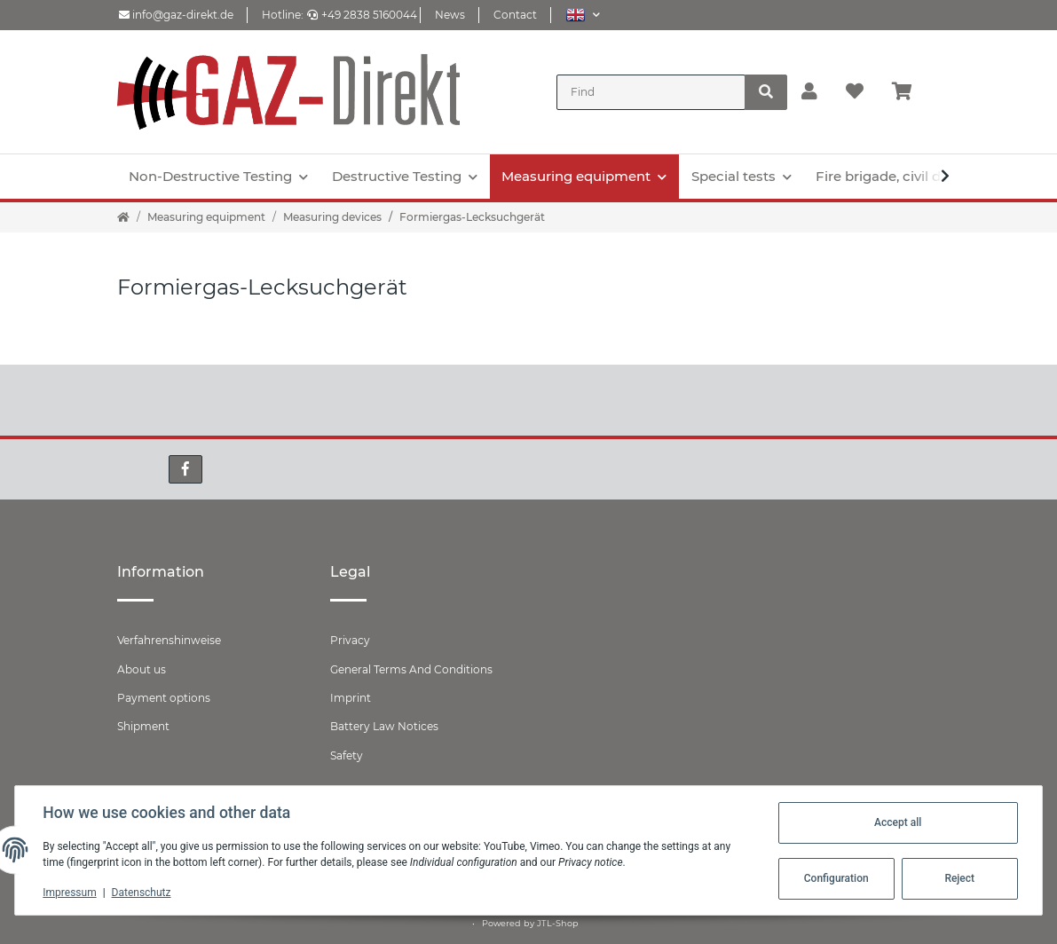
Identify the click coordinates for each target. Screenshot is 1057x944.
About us (141, 669)
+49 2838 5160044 (362, 14)
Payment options (163, 697)
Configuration (835, 878)
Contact (515, 14)
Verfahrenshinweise (169, 640)
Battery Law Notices (384, 726)
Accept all (896, 822)
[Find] (650, 92)
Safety (346, 755)
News (450, 14)
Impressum (70, 892)
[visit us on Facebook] (185, 469)
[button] (582, 14)
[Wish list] (855, 92)
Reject (959, 878)
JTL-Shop (558, 923)
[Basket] (909, 92)
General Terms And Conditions (411, 669)
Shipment (143, 726)
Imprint (350, 697)
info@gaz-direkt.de (176, 14)
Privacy (350, 640)
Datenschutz (141, 892)
